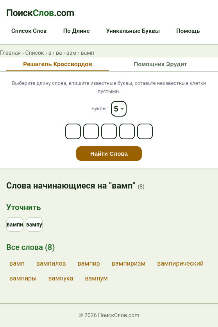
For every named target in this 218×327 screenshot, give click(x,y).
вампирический (180, 263)
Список (34, 53)
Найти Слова (109, 153)
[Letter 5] (145, 131)
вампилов (51, 263)
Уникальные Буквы (133, 30)
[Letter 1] (73, 131)
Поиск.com (40, 12)
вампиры (23, 278)
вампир (89, 263)
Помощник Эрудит (160, 64)
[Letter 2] (91, 131)
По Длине (76, 30)
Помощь (188, 30)
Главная (10, 53)
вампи (15, 224)
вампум (96, 278)
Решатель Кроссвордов (57, 64)
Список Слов (29, 30)
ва (59, 53)
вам (71, 53)
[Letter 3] (109, 131)
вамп (17, 263)
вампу (34, 224)
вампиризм (128, 263)
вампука (60, 278)
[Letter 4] (127, 131)
